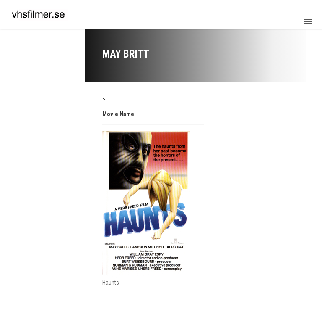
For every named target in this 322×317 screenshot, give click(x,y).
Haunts (110, 282)
